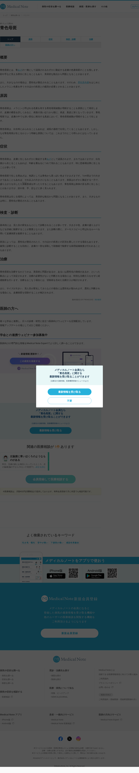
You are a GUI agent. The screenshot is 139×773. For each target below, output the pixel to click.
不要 (69, 400)
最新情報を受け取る (69, 391)
